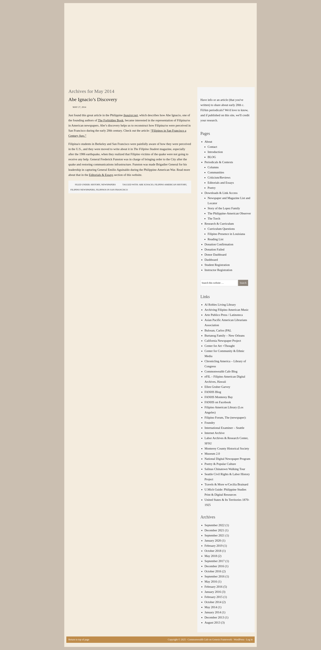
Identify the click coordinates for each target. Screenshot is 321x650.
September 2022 (215, 525)
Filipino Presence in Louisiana (226, 234)
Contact (212, 146)
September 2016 (215, 576)
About (208, 141)
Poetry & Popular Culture (220, 464)
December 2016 (214, 566)
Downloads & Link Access (221, 193)
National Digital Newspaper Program (227, 458)
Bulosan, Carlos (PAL (218, 330)
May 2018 (211, 556)
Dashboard (211, 259)
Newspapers (108, 184)
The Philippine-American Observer (229, 213)
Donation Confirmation (219, 244)
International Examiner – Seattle (224, 427)
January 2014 (213, 612)
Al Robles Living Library (220, 304)
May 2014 (211, 607)
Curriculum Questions (221, 228)
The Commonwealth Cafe (158, 18)
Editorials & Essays (101, 174)
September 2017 (215, 561)
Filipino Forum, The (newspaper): (225, 417)
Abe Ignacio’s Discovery (92, 99)
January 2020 (213, 540)
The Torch (214, 218)
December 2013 (214, 617)
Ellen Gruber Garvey (217, 386)
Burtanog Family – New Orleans (225, 335)
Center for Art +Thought (220, 345)
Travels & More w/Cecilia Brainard (226, 484)
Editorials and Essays (221, 182)
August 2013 (212, 622)
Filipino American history (170, 184)
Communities (216, 172)
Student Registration (217, 264)
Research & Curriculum (219, 223)
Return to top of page (78, 639)
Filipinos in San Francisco (112, 189)
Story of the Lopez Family (224, 208)
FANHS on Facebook (218, 402)
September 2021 (215, 535)
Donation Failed (214, 249)
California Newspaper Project (223, 340)
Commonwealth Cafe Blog (221, 371)
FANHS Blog (213, 392)
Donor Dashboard (215, 254)
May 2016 (211, 581)
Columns (213, 167)
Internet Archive (215, 433)
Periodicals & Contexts (219, 162)
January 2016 (213, 591)
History (95, 184)
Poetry (212, 187)
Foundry (210, 422)
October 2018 (213, 550)
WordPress (239, 639)
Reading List (215, 239)
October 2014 (213, 602)
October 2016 (213, 571)
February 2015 (214, 597)
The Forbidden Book (110, 120)
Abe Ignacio (146, 184)
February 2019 (214, 545)
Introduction (215, 152)
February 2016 (214, 586)
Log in (249, 639)
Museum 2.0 (212, 453)
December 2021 (214, 530)
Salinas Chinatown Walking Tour (225, 469)
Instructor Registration (218, 270)
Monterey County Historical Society (227, 448)
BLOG (212, 157)
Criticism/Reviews (219, 177)
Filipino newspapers (82, 189)
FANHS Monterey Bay (219, 397)
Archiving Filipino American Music (227, 309)
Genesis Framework (222, 639)
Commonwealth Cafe (198, 639)
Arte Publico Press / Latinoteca (224, 314)
